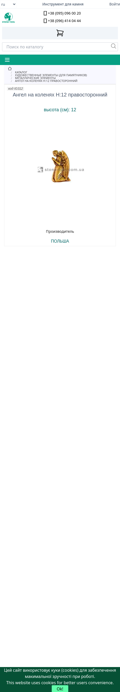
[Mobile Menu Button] (7, 60)
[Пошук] (113, 46)
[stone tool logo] (16, 17)
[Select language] (8, 4)
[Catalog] (60, 72)
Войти (114, 4)
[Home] (60, 69)
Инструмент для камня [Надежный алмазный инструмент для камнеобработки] (63, 4)
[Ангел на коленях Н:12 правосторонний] (60, 80)
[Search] (60, 46)
